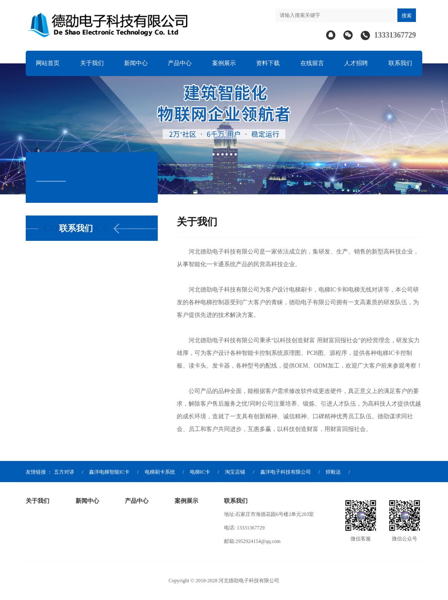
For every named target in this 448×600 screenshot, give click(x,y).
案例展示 (224, 63)
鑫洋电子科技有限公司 (285, 472)
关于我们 (92, 63)
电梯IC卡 (200, 472)
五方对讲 (64, 472)
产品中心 (180, 63)
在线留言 (312, 63)
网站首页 (47, 63)
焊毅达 (333, 472)
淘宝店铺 (235, 472)
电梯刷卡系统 (160, 472)
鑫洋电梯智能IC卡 (109, 472)
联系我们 (400, 63)
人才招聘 (356, 63)
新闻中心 (136, 63)
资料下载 (268, 63)
